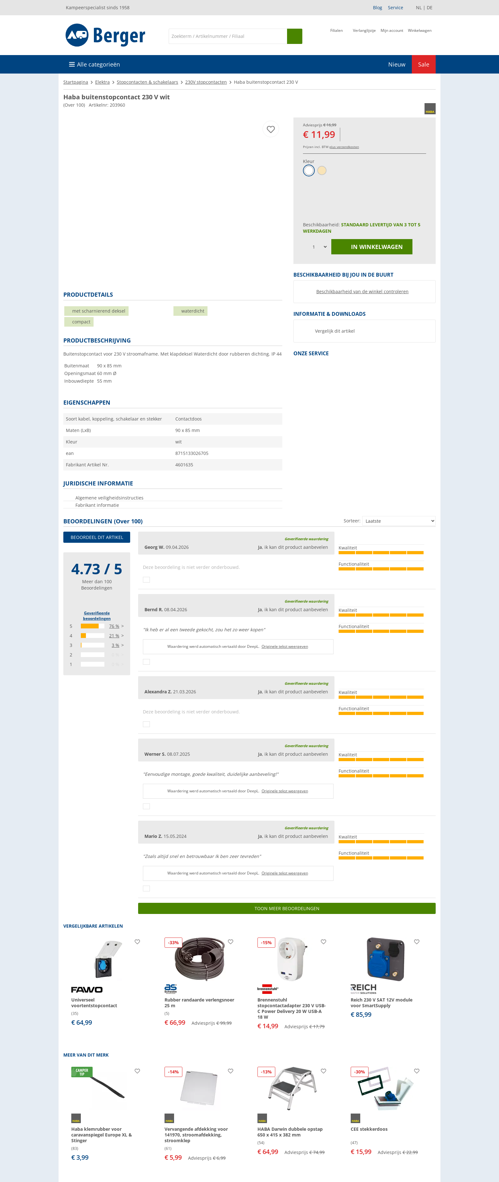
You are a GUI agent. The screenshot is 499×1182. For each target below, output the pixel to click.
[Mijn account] (392, 36)
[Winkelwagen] (420, 36)
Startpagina (75, 82)
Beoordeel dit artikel (97, 537)
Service (395, 7)
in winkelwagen (372, 247)
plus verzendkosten (344, 147)
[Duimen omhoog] (146, 580)
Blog (377, 7)
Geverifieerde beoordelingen (97, 615)
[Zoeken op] (294, 36)
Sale (423, 64)
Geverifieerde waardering (306, 538)
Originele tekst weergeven (285, 646)
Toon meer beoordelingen (287, 908)
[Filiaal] (336, 36)
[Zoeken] (228, 36)
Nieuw (396, 64)
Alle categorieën (98, 64)
